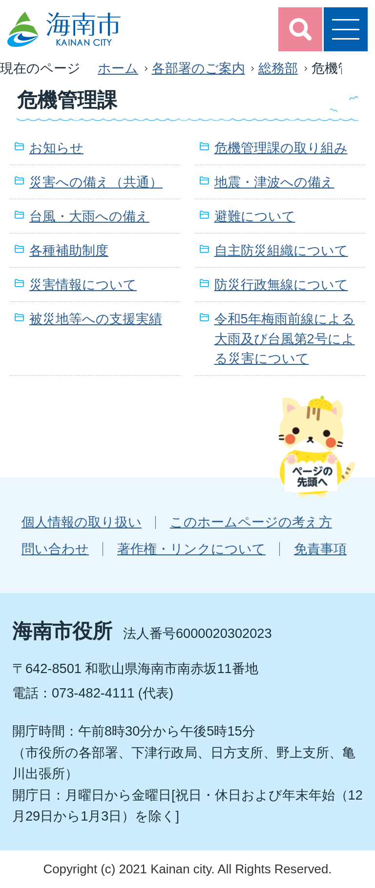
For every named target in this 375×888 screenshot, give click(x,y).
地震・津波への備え (274, 182)
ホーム (118, 68)
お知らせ (56, 147)
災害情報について (83, 284)
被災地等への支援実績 (95, 318)
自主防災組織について (281, 250)
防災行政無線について (281, 284)
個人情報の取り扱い (81, 521)
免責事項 (320, 548)
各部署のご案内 (198, 68)
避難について (254, 216)
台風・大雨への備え (89, 216)
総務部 (278, 68)
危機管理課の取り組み (281, 147)
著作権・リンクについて (191, 548)
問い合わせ (55, 548)
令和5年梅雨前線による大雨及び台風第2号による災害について (284, 338)
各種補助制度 (68, 250)
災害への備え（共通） (96, 182)
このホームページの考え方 (251, 521)
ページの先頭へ (316, 446)
